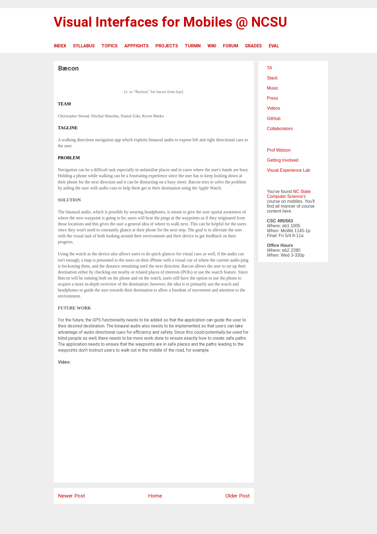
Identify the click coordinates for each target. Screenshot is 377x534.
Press (272, 98)
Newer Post (71, 496)
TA (269, 68)
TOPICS (110, 45)
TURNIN (193, 45)
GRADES (253, 45)
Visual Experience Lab (288, 170)
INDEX (60, 45)
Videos (273, 108)
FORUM (230, 45)
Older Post (237, 496)
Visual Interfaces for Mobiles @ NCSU (170, 22)
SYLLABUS (84, 45)
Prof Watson (279, 150)
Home (155, 496)
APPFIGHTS (136, 45)
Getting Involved (283, 160)
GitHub (274, 118)
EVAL (274, 45)
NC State (302, 191)
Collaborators (280, 128)
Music (272, 88)
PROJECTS (166, 45)
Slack (272, 78)
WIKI (211, 45)
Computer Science (285, 196)
